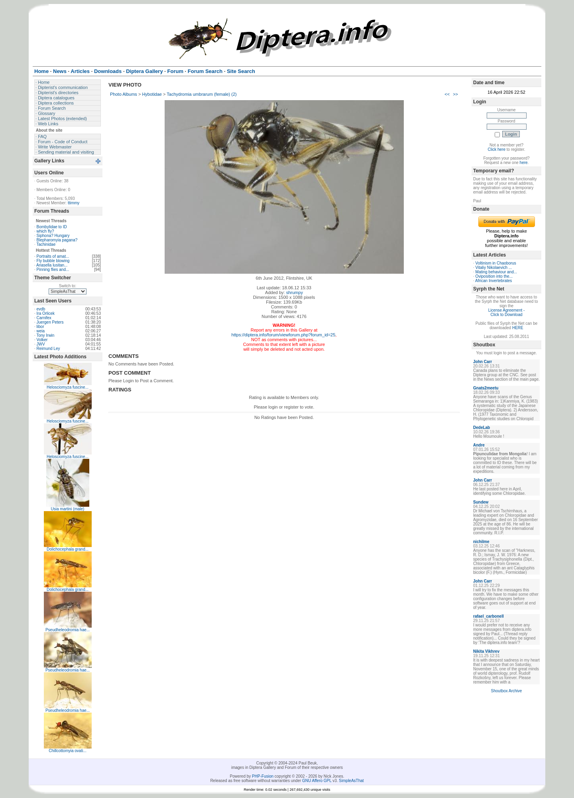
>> (455, 94)
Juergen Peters (50, 322)
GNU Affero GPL (316, 780)
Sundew (480, 502)
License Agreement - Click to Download (506, 312)
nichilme (481, 541)
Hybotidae (152, 94)
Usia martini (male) (68, 509)
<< (447, 94)
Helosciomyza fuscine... (67, 387)
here (524, 162)
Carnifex (44, 318)
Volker (42, 340)
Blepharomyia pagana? (57, 240)
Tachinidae (45, 244)
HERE (517, 328)
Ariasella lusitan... (51, 265)
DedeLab (481, 427)
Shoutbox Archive (506, 691)
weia (41, 331)
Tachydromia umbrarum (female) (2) (201, 94)
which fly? (45, 231)
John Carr (482, 361)
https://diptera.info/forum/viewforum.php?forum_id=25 (284, 334)
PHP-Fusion (262, 776)
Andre (479, 445)
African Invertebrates (493, 281)
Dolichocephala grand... (67, 549)
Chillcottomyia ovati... (67, 751)
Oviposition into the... (494, 276)
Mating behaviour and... (496, 272)
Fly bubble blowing (53, 261)
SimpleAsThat (351, 780)
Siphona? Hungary (53, 235)
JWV (41, 344)
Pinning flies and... (53, 269)
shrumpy (294, 292)
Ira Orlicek (46, 313)
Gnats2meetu (485, 388)
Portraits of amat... (53, 256)
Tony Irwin (45, 335)
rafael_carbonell (488, 616)
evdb (41, 309)
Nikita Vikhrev (486, 651)
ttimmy (73, 203)
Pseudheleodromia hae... (67, 630)
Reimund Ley (48, 348)
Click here (496, 149)
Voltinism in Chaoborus (496, 263)
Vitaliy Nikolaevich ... (494, 267)
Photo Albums (123, 94)
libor (40, 326)
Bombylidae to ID (52, 227)
